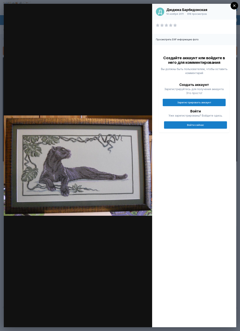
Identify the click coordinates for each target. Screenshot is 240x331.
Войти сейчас (195, 124)
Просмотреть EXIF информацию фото (177, 39)
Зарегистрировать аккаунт (194, 102)
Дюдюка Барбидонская (186, 10)
